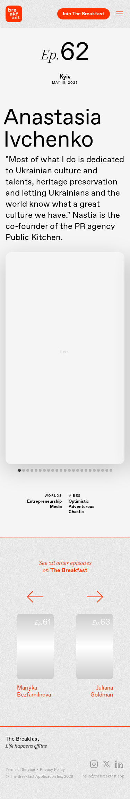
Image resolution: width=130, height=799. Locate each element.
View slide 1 (19, 470)
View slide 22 (106, 470)
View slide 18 (90, 470)
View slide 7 (44, 470)
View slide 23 (111, 470)
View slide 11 (61, 470)
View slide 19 (94, 470)
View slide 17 (86, 470)
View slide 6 (40, 470)
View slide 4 (32, 470)
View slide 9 (52, 470)
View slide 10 (56, 470)
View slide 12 (65, 470)
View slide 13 (69, 470)
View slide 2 (23, 470)
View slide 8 (48, 470)
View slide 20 (98, 470)
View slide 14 (73, 470)
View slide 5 (36, 470)
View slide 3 (27, 470)
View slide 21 (102, 470)
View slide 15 (77, 470)
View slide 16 (81, 470)
